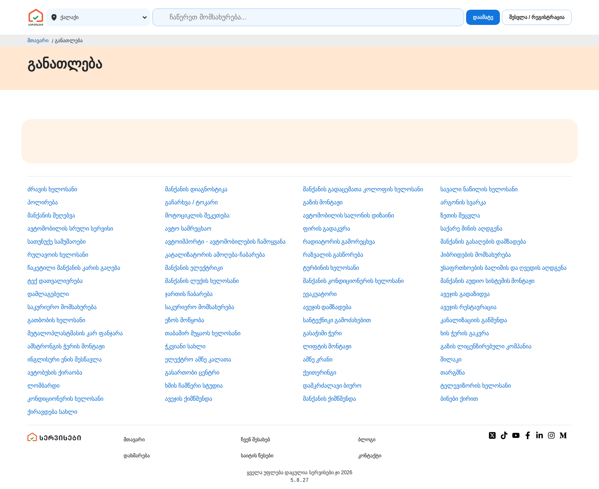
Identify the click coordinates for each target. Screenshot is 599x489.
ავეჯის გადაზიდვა (465, 294)
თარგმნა (452, 372)
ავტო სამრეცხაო (188, 228)
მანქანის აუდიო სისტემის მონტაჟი (487, 280)
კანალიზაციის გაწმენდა (473, 320)
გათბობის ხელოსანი (56, 320)
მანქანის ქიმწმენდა (329, 398)
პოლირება (42, 202)
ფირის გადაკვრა (327, 228)
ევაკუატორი (320, 294)
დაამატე (483, 17)
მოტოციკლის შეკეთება (197, 215)
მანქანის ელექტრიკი (194, 267)
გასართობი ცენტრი (192, 372)
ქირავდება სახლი (52, 411)
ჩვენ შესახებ (255, 440)
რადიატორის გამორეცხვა (339, 241)
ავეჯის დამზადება (327, 307)
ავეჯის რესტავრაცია (468, 307)
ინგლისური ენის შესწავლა (64, 359)
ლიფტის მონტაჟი (327, 346)
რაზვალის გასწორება (333, 254)
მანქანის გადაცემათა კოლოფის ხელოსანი (363, 189)
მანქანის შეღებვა (51, 215)
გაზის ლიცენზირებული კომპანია (486, 346)
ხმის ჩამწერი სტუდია (194, 385)
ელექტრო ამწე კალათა (198, 359)
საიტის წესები (257, 456)
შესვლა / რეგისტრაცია (536, 17)
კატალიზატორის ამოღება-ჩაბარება (215, 254)
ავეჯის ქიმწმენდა (188, 398)
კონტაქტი (369, 456)
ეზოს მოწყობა (184, 320)
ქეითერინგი (319, 372)
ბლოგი (366, 440)
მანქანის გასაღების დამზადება (483, 241)
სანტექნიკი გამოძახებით (337, 320)
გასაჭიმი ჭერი (322, 333)
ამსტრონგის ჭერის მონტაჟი (66, 346)
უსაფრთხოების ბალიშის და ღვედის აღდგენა (503, 267)
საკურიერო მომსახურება (62, 307)
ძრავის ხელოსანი (52, 189)
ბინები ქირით (459, 398)
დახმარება (137, 456)
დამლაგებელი (48, 294)
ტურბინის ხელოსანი (331, 267)
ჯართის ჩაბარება (189, 294)
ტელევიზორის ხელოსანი (475, 385)
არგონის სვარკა (463, 202)
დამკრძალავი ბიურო (332, 385)
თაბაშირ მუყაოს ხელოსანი (202, 333)
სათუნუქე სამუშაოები (56, 241)
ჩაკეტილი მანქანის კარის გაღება (73, 267)
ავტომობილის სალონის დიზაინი (348, 215)
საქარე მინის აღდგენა (471, 228)
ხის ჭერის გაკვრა (464, 333)
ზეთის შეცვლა (460, 215)
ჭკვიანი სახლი (185, 346)
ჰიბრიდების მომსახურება (475, 254)
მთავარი (38, 40)
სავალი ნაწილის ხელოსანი (479, 189)
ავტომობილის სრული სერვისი (70, 228)
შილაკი (450, 359)
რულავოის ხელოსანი (57, 254)
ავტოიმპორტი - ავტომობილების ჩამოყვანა (225, 241)
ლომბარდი (43, 385)
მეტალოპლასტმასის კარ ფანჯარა (75, 333)
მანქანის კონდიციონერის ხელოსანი (353, 280)
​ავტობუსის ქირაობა (54, 372)
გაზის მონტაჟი (323, 202)
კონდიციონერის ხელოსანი (65, 398)
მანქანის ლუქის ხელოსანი (202, 280)
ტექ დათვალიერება (55, 280)
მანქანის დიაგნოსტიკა (196, 189)
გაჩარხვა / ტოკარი (191, 202)
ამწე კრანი (318, 359)
